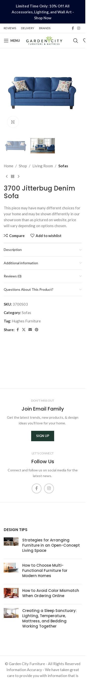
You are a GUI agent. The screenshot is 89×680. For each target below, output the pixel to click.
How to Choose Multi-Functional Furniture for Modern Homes (44, 570)
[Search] (76, 41)
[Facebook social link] (73, 28)
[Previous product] (7, 177)
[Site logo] (44, 40)
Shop (23, 166)
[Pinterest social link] (36, 329)
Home (8, 166)
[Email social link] (30, 329)
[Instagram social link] (79, 28)
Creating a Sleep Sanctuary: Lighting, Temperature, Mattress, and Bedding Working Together (49, 618)
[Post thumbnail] (11, 546)
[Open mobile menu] (11, 41)
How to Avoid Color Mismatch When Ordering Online (50, 593)
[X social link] (24, 329)
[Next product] (19, 177)
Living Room (42, 166)
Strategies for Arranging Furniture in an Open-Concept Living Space (51, 545)
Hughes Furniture (26, 321)
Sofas (63, 166)
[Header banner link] (42, 12)
